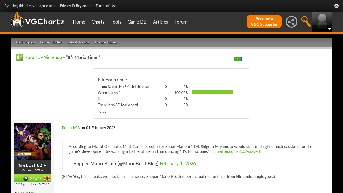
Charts (98, 22)
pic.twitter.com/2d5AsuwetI (235, 151)
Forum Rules (106, 42)
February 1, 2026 (178, 163)
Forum (180, 22)
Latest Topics (78, 42)
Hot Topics (25, 42)
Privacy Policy (70, 5)
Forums (32, 57)
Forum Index (51, 42)
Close (336, 6)
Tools (116, 22)
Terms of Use (106, 5)
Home (79, 22)
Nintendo (53, 57)
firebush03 (30, 165)
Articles (160, 22)
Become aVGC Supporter (264, 21)
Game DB (137, 22)
